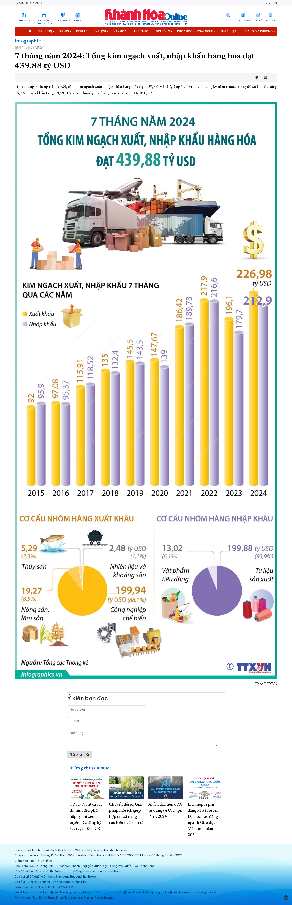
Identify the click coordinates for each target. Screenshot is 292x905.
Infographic (28, 41)
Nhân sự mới (63, 20)
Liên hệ (258, 20)
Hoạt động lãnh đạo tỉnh (43, 22)
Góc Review (243, 20)
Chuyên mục (24, 20)
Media (77, 20)
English (267, 3)
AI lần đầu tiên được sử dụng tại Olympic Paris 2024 (165, 810)
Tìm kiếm (227, 20)
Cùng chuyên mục (90, 768)
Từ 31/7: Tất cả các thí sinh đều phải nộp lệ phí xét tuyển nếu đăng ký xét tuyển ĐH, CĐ (86, 816)
